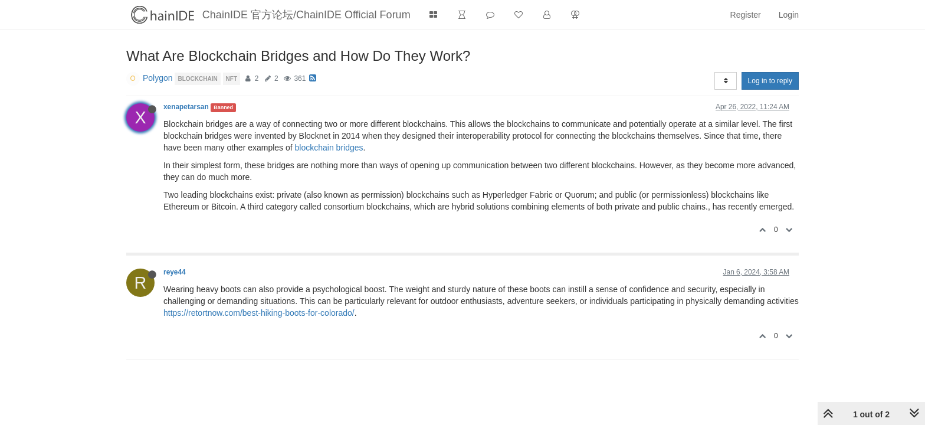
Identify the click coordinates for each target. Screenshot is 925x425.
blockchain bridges (329, 147)
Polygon (158, 78)
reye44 (174, 272)
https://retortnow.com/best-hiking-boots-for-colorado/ (259, 313)
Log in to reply (770, 81)
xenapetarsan (186, 107)
